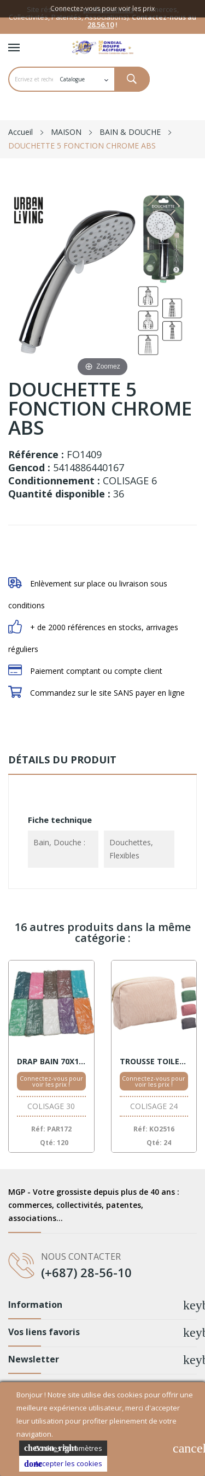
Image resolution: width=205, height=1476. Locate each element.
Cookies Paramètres (63, 1448)
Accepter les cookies (63, 1464)
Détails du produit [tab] (62, 759)
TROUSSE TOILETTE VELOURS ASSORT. (154, 1061)
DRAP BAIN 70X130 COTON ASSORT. (51, 1061)
